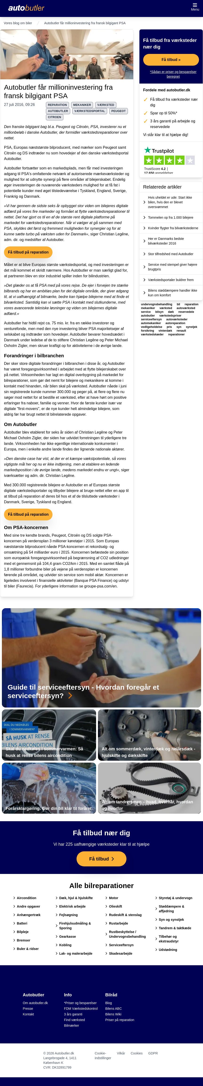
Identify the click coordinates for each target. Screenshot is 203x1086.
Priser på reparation (119, 1020)
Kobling (64, 945)
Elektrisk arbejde (71, 906)
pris (170, 327)
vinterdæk (165, 330)
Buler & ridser (26, 949)
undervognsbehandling (157, 304)
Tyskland (87, 191)
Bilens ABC (113, 1008)
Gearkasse (66, 936)
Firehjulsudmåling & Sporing (73, 925)
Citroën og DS (16, 153)
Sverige (119, 191)
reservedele (186, 312)
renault (181, 330)
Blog (108, 1003)
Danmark (31, 196)
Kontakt (28, 1014)
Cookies (137, 1053)
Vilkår (121, 1053)
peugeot (118, 111)
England (104, 191)
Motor (111, 898)
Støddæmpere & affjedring (169, 909)
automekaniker (151, 323)
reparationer (176, 334)
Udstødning (166, 950)
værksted (105, 105)
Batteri (20, 923)
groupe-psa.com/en (100, 586)
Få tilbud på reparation (28, 252)
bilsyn (159, 312)
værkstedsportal (89, 111)
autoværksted (186, 308)
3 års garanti (73, 1014)
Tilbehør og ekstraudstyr (167, 939)
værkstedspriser (170, 315)
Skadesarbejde (118, 953)
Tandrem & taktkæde (173, 928)
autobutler (58, 111)
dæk (171, 312)
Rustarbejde (116, 923)
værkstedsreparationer (100, 132)
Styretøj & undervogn (173, 898)
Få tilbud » (171, 60)
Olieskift (113, 906)
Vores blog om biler (18, 23)
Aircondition (24, 898)
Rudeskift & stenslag (123, 915)
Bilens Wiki (113, 1014)
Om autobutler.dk (35, 1003)
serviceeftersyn (151, 319)
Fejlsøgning (67, 915)
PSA (94, 127)
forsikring (148, 330)
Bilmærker (71, 1025)
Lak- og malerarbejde (74, 953)
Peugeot (63, 127)
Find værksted (74, 1020)
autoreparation (175, 323)
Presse (28, 1008)
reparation (57, 105)
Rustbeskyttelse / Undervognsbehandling (125, 934)
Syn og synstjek (169, 919)
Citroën (82, 127)
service (146, 312)
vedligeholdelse (152, 327)
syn (179, 327)
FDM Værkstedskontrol (81, 1008)
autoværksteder (176, 319)
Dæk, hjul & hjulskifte (74, 898)
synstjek (191, 327)
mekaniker (82, 105)
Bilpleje (21, 932)
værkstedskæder (152, 334)
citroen (54, 117)
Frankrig (11, 196)
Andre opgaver (26, 906)
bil (179, 304)
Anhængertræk (27, 915)
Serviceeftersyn (119, 945)
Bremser (21, 940)
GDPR (153, 1053)
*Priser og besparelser (80, 1003)
